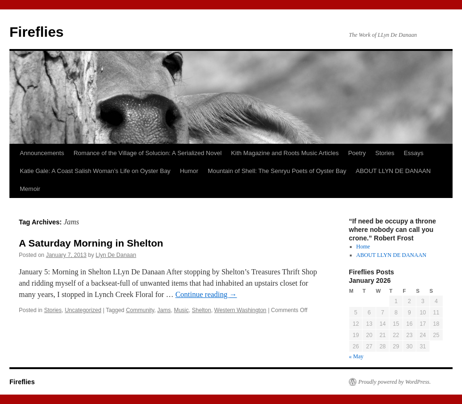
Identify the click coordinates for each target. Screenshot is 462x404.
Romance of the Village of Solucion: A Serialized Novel (148, 153)
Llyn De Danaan (116, 255)
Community (140, 310)
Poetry (357, 153)
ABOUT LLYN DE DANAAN (393, 170)
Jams (164, 310)
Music (181, 310)
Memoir (30, 188)
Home (363, 246)
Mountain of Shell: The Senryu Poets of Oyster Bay (277, 170)
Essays (413, 153)
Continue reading (206, 294)
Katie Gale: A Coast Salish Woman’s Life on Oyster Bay (95, 170)
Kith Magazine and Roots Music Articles (284, 153)
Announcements (42, 153)
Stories (384, 153)
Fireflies (36, 32)
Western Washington (240, 310)
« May (356, 356)
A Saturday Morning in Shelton (91, 243)
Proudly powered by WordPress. (394, 382)
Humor (189, 170)
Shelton (201, 310)
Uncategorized (83, 310)
